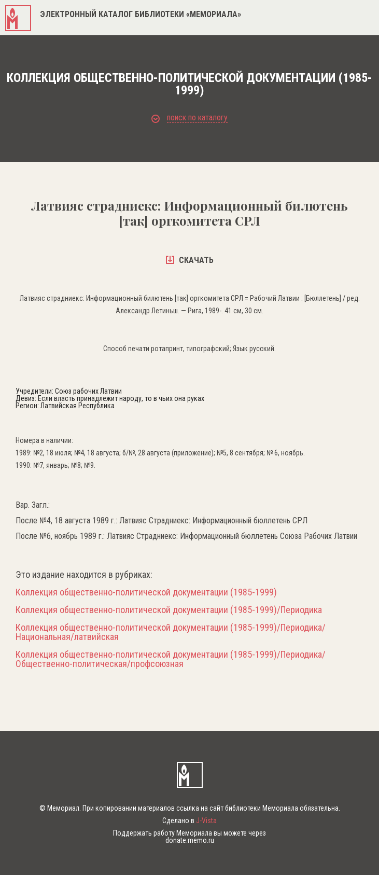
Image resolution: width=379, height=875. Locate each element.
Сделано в (189, 820)
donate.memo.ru (189, 840)
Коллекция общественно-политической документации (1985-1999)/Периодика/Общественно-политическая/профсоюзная (171, 659)
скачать (190, 260)
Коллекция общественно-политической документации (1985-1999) (146, 592)
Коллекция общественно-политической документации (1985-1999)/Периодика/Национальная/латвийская (171, 632)
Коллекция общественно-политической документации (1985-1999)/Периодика (169, 610)
